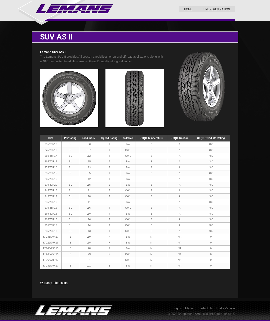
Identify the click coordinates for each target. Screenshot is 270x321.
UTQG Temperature (151, 138)
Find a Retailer (225, 308)
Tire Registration (216, 9)
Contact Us (205, 308)
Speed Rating (109, 138)
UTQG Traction (180, 138)
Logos (177, 308)
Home (188, 9)
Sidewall (128, 138)
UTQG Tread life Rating (211, 138)
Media (189, 308)
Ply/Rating (70, 138)
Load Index (88, 138)
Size (50, 138)
